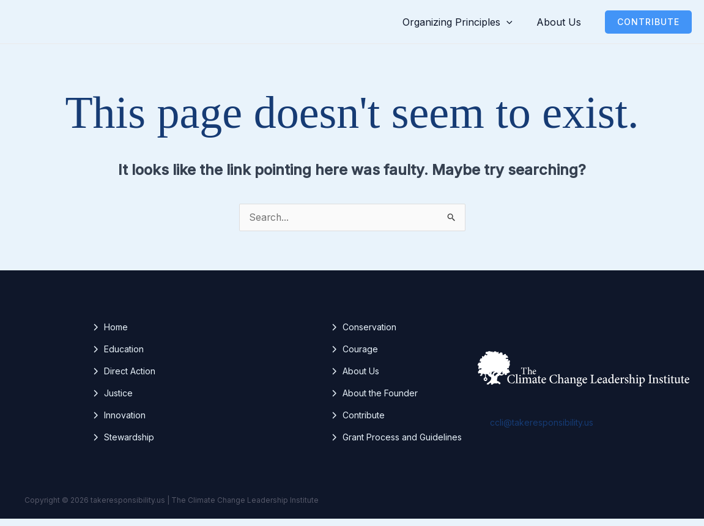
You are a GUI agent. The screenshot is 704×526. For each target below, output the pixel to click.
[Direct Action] (123, 379)
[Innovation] (119, 423)
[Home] (110, 335)
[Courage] (354, 357)
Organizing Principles (471, 25)
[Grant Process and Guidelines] (396, 445)
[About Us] (354, 379)
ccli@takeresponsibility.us (541, 429)
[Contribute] (357, 423)
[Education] (118, 357)
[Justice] (112, 401)
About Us (563, 25)
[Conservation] (363, 335)
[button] (520, 25)
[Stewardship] (123, 445)
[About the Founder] (374, 401)
